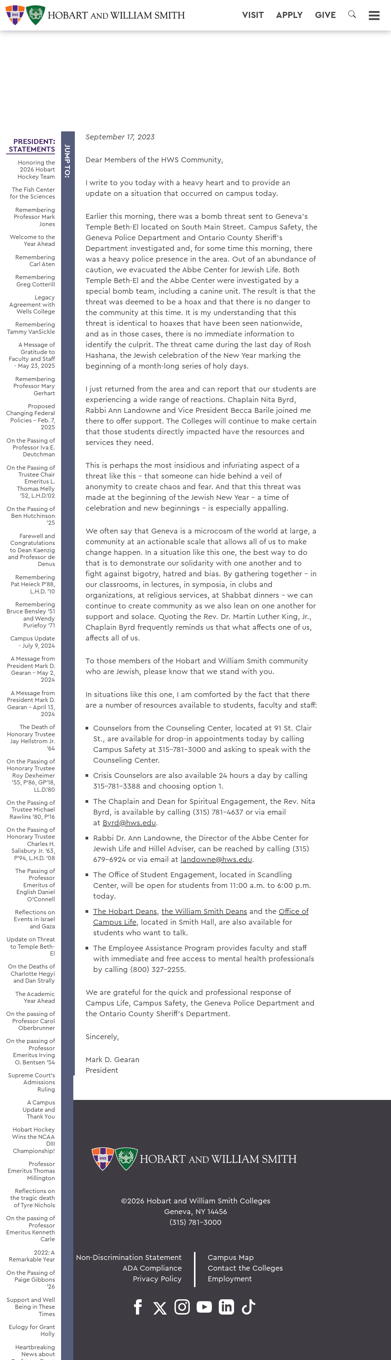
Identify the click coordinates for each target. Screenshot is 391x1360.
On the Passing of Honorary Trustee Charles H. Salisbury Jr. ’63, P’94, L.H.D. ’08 (30, 843)
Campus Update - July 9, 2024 (32, 642)
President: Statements (32, 145)
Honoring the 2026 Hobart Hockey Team (36, 169)
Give (325, 14)
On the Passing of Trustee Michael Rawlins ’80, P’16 (30, 809)
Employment (230, 1278)
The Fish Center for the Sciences (32, 193)
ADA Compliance (152, 1268)
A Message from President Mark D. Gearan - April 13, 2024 (31, 703)
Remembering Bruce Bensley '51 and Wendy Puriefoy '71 (30, 615)
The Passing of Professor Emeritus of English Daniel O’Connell (35, 884)
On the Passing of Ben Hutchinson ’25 (30, 515)
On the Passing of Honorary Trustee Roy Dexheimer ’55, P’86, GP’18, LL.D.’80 (30, 775)
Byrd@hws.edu (129, 822)
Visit (253, 14)
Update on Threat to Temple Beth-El (30, 946)
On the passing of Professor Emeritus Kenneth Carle (30, 1228)
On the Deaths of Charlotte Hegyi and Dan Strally (31, 973)
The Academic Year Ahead (35, 997)
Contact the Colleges (245, 1268)
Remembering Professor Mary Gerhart (34, 385)
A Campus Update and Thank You (39, 1109)
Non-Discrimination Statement (129, 1257)
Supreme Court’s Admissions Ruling (31, 1082)
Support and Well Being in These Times (30, 1306)
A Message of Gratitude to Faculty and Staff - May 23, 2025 (32, 355)
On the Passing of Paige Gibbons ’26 (30, 1279)
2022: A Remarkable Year (32, 1256)
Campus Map (231, 1257)
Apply (289, 14)
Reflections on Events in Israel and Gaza (34, 919)
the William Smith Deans (204, 911)
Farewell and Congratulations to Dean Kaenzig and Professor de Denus (31, 550)
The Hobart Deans (125, 911)
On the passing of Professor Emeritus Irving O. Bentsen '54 (30, 1051)
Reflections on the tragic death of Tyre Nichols (32, 1197)
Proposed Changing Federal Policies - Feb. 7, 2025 (30, 417)
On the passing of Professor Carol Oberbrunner (30, 1020)
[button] (352, 14)
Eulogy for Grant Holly (32, 1330)
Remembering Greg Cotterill (35, 280)
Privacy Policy (157, 1278)
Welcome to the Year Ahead (32, 240)
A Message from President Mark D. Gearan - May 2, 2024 (31, 669)
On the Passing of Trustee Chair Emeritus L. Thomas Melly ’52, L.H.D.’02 (30, 481)
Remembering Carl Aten (35, 261)
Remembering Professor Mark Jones (34, 216)
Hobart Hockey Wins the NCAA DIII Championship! (33, 1140)
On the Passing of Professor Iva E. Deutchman (30, 447)
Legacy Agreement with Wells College (32, 304)
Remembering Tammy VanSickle (31, 328)
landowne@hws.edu (216, 859)
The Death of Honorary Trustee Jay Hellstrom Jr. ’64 (31, 737)
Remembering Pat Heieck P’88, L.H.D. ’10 (33, 584)
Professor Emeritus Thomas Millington (31, 1170)
